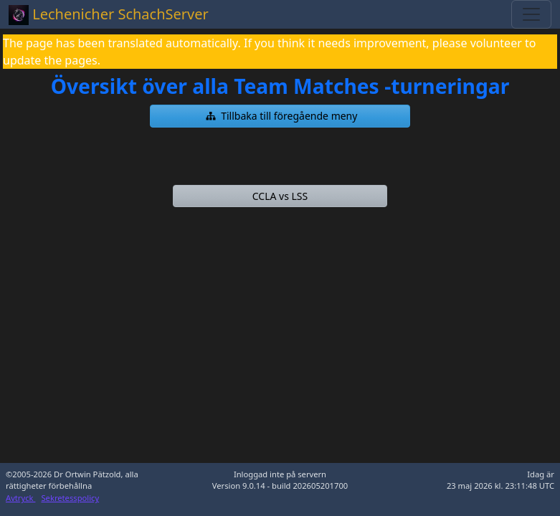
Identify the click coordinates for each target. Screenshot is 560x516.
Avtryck (20, 497)
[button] (280, 116)
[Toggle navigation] (531, 14)
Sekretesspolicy (70, 497)
